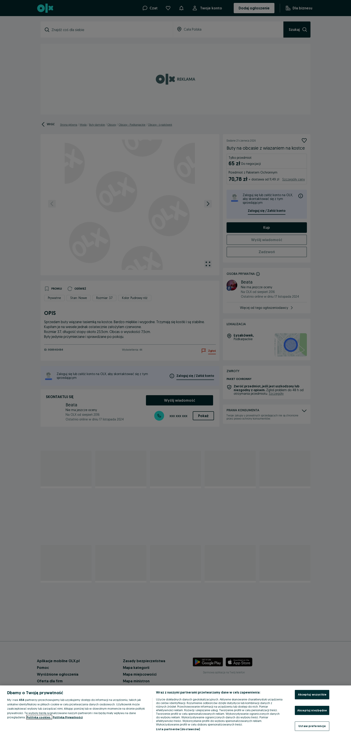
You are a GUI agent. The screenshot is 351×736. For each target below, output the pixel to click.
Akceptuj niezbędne (312, 710)
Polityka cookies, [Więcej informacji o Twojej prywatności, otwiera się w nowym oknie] (39, 717)
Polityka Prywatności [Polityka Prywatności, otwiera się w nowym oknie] (68, 717)
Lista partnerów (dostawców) (178, 729)
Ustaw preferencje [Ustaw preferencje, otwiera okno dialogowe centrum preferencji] (312, 726)
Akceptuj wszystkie (312, 694)
